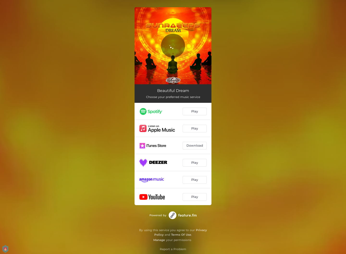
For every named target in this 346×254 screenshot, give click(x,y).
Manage (159, 240)
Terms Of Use (181, 234)
